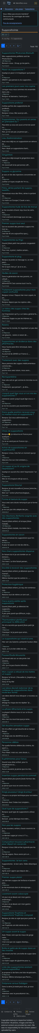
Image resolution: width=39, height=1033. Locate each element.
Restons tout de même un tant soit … (16, 594)
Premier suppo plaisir (12, 877)
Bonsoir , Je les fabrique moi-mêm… (16, 819)
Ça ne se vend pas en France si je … (15, 441)
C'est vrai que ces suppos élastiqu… (15, 942)
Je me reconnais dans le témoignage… (17, 887)
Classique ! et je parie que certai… (15, 632)
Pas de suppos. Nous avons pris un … (16, 854)
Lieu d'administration (12, 138)
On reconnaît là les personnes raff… (16, 165)
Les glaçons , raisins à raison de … (15, 335)
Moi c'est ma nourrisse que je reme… (16, 719)
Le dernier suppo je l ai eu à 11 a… (15, 835)
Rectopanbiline (9, 377)
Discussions (9, 9)
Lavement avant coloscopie (15, 894)
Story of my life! (8, 682)
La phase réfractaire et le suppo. (17, 709)
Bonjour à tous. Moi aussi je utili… (15, 113)
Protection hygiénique (12, 584)
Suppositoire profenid (12, 103)
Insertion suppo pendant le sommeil (19, 775)
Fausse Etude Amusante (13, 655)
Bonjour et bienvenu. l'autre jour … (15, 96)
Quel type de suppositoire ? (15, 809)
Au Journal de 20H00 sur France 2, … (16, 354)
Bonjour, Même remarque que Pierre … (17, 977)
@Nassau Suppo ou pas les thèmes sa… (17, 318)
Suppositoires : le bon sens (14, 861)
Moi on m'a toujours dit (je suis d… (15, 479)
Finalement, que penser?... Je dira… (15, 387)
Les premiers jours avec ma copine (18, 86)
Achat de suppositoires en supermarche (14, 449)
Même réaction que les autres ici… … (16, 578)
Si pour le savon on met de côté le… (16, 545)
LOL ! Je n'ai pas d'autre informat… (15, 665)
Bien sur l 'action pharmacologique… (16, 493)
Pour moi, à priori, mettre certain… (15, 250)
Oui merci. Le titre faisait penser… (15, 561)
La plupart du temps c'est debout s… (16, 424)
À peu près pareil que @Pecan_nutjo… (16, 613)
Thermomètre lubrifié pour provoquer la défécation (14, 621)
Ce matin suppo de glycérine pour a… (16, 960)
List (4, 34)
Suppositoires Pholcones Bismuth (18, 53)
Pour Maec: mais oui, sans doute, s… (16, 752)
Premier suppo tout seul (13, 223)
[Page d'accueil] (1, 9)
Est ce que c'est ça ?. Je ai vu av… (14, 267)
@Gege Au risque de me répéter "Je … (16, 703)
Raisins (5, 325)
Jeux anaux (19, 9)
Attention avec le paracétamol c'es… (16, 993)
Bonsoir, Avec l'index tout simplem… (16, 802)
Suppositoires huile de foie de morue (19, 207)
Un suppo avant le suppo (14, 932)
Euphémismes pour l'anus (14, 759)
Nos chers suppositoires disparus (18, 551)
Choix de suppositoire (12, 431)
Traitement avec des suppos (15, 360)
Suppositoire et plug (11, 257)
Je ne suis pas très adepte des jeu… (15, 509)
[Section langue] (36, 3)
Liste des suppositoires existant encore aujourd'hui (17, 968)
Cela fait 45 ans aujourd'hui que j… (15, 233)
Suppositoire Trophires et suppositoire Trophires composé (17, 914)
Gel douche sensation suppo (15, 726)
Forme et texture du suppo (14, 499)
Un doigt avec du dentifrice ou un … (16, 736)
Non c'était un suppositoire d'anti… (15, 148)
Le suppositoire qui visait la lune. (17, 639)
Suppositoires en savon (13, 535)
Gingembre (7, 155)
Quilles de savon (10, 273)
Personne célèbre (10, 742)
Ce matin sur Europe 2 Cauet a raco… (16, 200)
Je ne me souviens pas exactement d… (17, 406)
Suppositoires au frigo (12, 240)
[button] (18, 46)
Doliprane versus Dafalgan (14, 983)
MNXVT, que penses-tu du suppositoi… (17, 80)
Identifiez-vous (20, 3)
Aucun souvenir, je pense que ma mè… (17, 769)
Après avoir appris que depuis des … (16, 871)
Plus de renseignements (12, 23)
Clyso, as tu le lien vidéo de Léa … (15, 649)
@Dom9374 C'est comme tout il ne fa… (17, 283)
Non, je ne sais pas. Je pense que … (15, 132)
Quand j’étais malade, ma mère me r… (16, 528)
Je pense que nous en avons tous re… (16, 785)
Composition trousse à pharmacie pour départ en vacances (18, 843)
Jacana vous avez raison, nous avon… (16, 370)
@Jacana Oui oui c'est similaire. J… (15, 460)
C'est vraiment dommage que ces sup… (17, 217)
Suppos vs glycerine (11, 171)
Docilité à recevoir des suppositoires (19, 568)
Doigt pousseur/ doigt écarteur (17, 792)
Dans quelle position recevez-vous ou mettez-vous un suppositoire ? (18, 413)
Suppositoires (29, 9)
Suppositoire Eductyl (12, 485)
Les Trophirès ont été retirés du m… (16, 925)
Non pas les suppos (11, 825)
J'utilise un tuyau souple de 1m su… (15, 181)
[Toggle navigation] (4, 3)
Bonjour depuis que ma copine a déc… (17, 302)
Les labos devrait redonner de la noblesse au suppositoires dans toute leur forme (17, 690)
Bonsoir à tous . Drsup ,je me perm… (16, 63)
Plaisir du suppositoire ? (13, 70)
